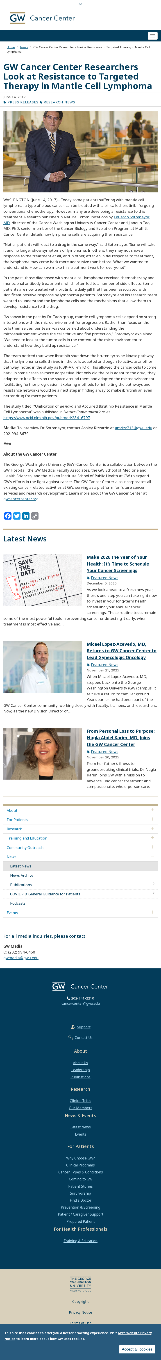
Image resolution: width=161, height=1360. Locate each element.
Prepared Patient (80, 1221)
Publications (21, 884)
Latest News (20, 866)
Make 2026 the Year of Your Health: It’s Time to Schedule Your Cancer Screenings (118, 563)
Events (12, 912)
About (12, 810)
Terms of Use (81, 1323)
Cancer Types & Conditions (80, 1172)
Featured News (104, 577)
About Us (80, 1063)
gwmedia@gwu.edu (21, 957)
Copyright (80, 1301)
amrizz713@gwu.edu (133, 427)
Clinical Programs (80, 1165)
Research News (59, 102)
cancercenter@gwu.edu (80, 1003)
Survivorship (80, 1193)
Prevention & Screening (80, 1207)
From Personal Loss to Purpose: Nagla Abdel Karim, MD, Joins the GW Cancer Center (121, 737)
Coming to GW (80, 1179)
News (24, 47)
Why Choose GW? (80, 1158)
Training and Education (27, 838)
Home (11, 47)
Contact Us (84, 1037)
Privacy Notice (80, 1312)
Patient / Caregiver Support (80, 1214)
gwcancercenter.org (21, 498)
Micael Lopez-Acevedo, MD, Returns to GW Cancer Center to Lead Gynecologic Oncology (121, 650)
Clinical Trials (80, 1100)
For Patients (17, 819)
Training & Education (80, 1241)
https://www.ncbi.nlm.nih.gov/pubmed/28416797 (46, 417)
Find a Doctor (80, 1200)
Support (84, 1027)
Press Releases (23, 102)
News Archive (21, 875)
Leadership (80, 1070)
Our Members (80, 1108)
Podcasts (17, 903)
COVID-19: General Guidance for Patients (45, 894)
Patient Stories (80, 1186)
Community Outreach (25, 847)
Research (14, 828)
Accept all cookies (137, 1349)
